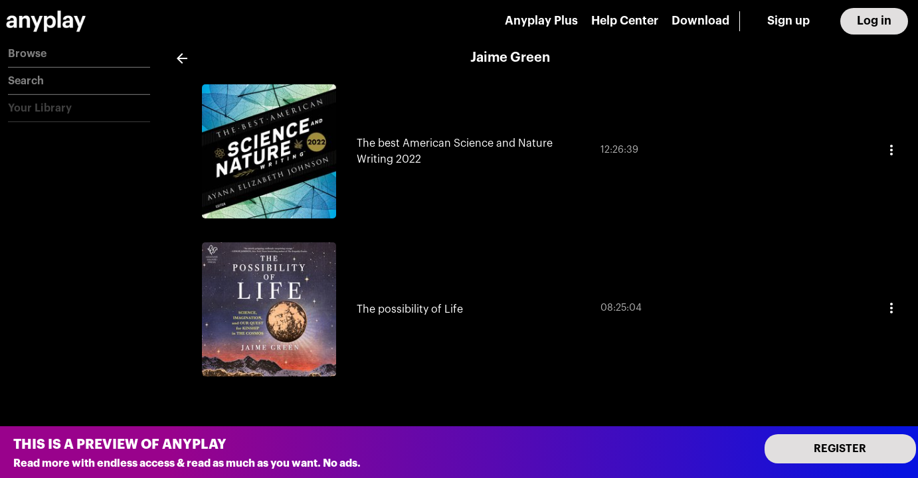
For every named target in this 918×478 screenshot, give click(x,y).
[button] (79, 54)
